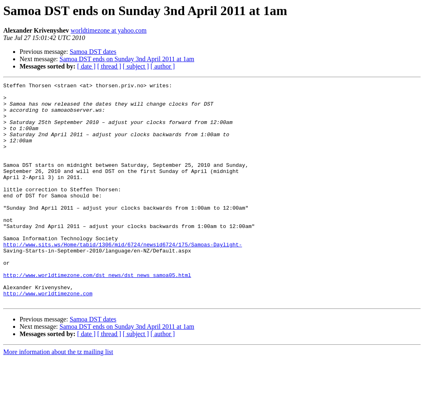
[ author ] (163, 66)
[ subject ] (136, 66)
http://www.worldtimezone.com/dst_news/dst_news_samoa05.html (97, 314)
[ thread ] (109, 66)
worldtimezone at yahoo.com (109, 30)
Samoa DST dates (93, 51)
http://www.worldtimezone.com (47, 336)
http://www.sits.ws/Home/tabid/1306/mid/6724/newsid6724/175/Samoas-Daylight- (122, 277)
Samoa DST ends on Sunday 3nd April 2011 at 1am (127, 58)
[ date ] (86, 66)
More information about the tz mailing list (58, 395)
